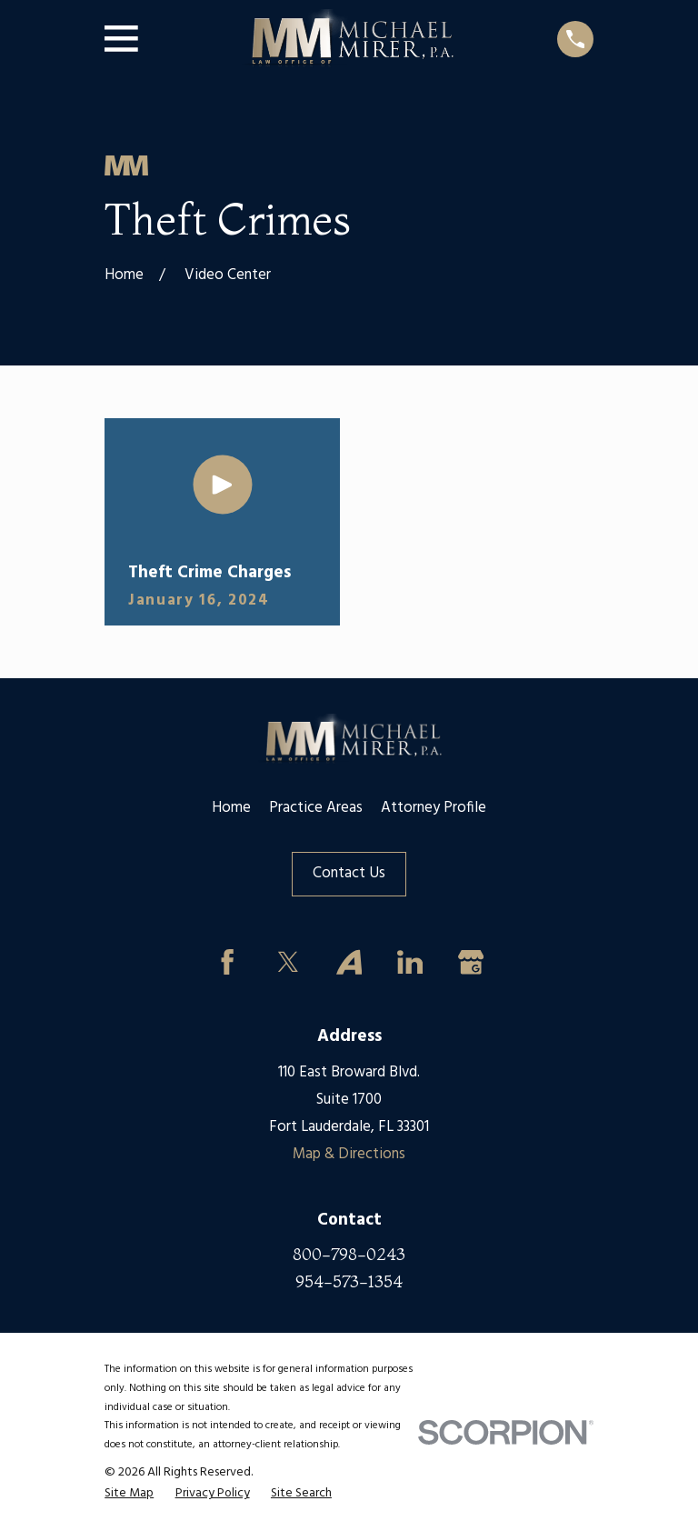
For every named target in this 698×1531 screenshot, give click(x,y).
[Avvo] (348, 961)
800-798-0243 (349, 1254)
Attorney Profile (433, 808)
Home (231, 808)
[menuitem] (129, 1494)
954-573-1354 (349, 1281)
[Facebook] (227, 961)
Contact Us (349, 873)
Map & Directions (349, 1154)
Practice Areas (316, 808)
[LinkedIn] (409, 961)
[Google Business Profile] (470, 961)
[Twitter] (288, 961)
